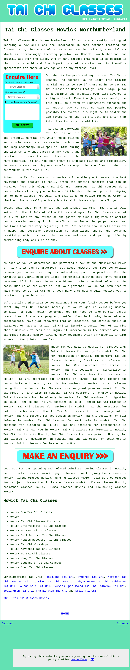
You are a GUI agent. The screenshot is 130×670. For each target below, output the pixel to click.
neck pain (83, 420)
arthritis (34, 392)
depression (57, 415)
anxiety (60, 406)
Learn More (79, 659)
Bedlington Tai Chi (18, 590)
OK (92, 659)
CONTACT (105, 19)
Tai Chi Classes (44, 530)
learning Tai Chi (87, 49)
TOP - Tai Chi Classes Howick (26, 598)
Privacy (122, 623)
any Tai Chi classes (31, 307)
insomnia (63, 379)
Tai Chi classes (108, 360)
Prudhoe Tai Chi (91, 577)
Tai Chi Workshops (35, 544)
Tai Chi (116, 75)
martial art (55, 84)
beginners (113, 438)
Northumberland (14, 577)
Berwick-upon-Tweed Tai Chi (75, 586)
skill (35, 45)
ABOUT (94, 19)
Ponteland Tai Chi (59, 577)
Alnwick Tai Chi (112, 586)
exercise (113, 103)
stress (115, 365)
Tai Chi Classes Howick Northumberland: (37, 40)
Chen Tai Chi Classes (37, 567)
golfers (16, 388)
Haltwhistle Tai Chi (34, 586)
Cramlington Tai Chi (51, 590)
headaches (56, 443)
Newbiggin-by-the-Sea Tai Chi (86, 581)
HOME (84, 19)
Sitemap (7, 623)
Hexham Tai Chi (23, 581)
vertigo (89, 351)
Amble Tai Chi (85, 590)
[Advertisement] (101, 529)
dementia (101, 429)
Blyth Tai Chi (48, 581)
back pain (93, 434)
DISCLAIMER (120, 19)
